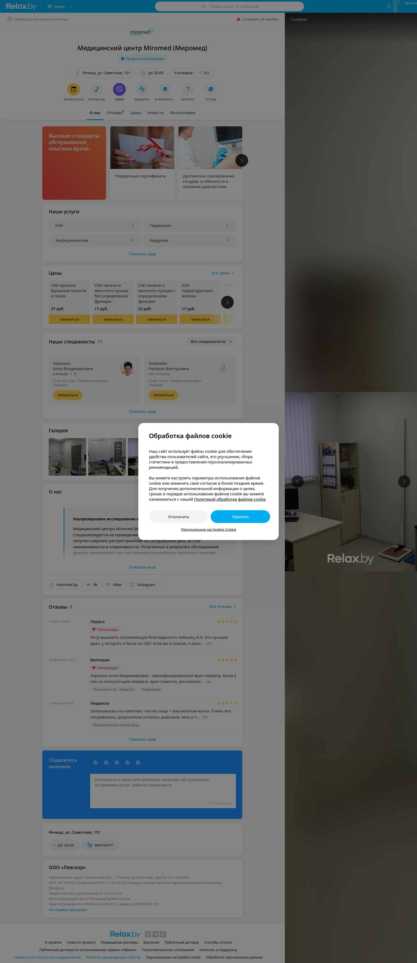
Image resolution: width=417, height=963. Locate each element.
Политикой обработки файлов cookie (230, 499)
